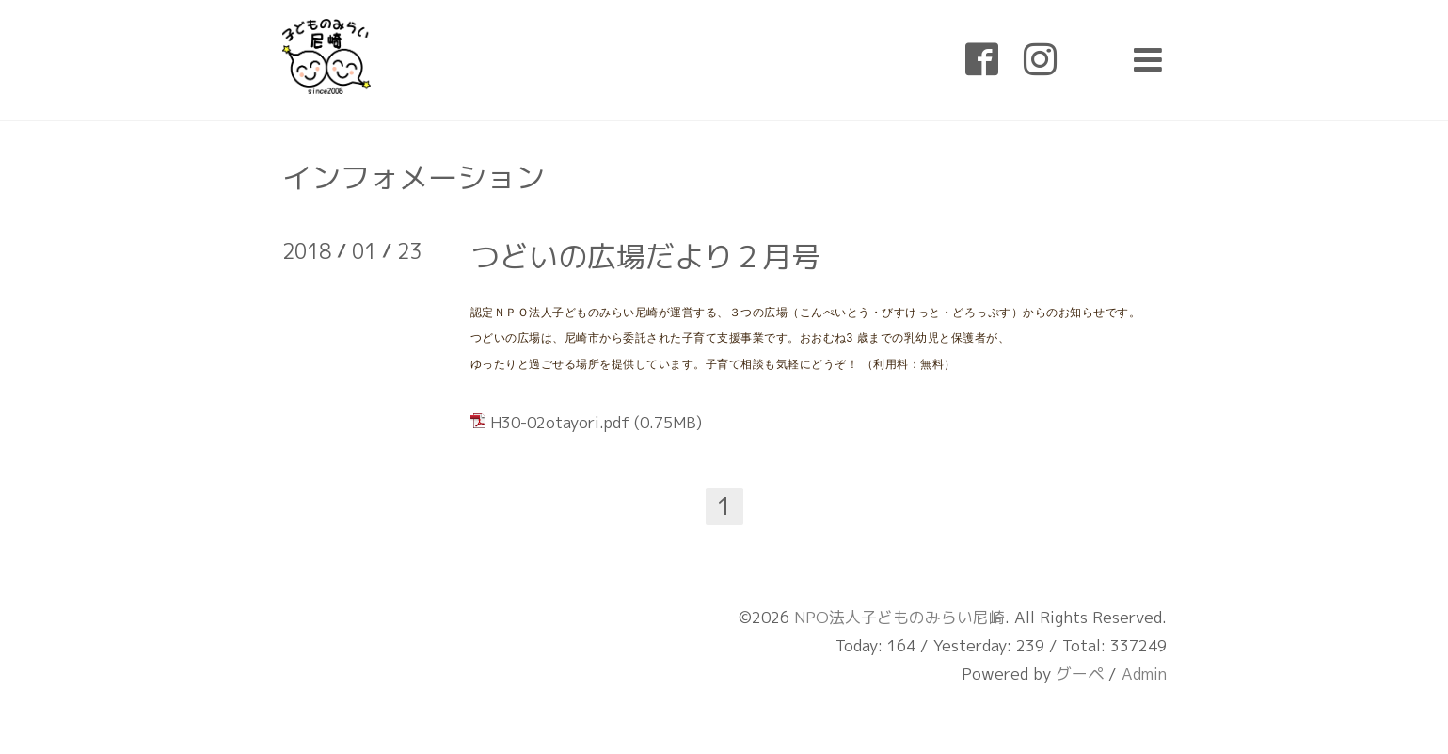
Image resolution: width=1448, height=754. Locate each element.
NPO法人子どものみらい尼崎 (899, 617)
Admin (1144, 673)
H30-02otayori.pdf (559, 422)
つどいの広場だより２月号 (645, 256)
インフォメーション (413, 177)
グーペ (1080, 673)
